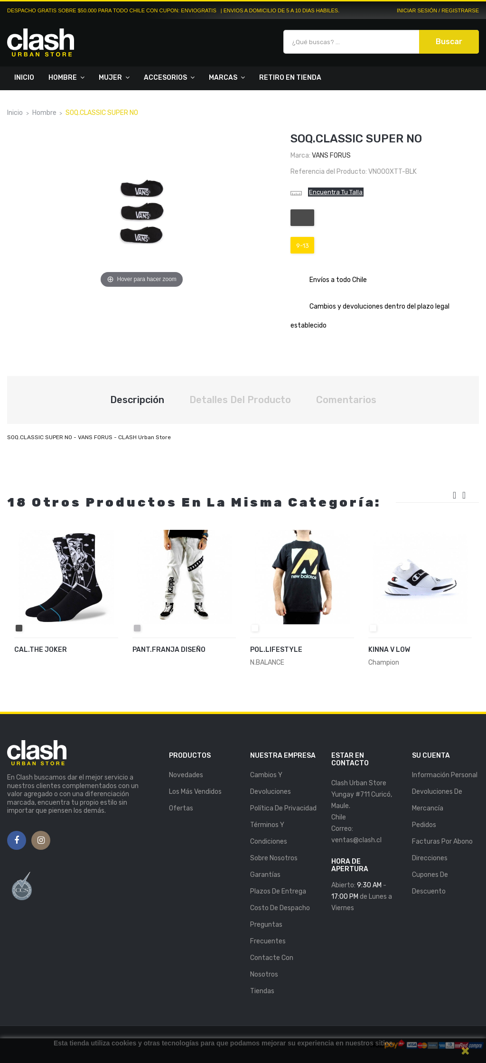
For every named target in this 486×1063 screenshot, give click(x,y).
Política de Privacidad (283, 808)
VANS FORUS (331, 155)
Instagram (41, 840)
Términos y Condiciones (268, 833)
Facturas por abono (442, 841)
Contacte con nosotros (271, 966)
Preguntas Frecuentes (268, 933)
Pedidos (424, 825)
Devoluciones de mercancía (437, 800)
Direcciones (430, 858)
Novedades (186, 775)
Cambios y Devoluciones (270, 783)
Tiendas (262, 991)
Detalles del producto (240, 399)
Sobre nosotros (274, 858)
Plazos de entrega (278, 891)
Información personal (444, 775)
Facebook (16, 840)
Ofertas (181, 808)
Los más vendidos (195, 792)
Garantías (265, 875)
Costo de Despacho (280, 908)
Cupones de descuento (430, 883)
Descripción (137, 399)
